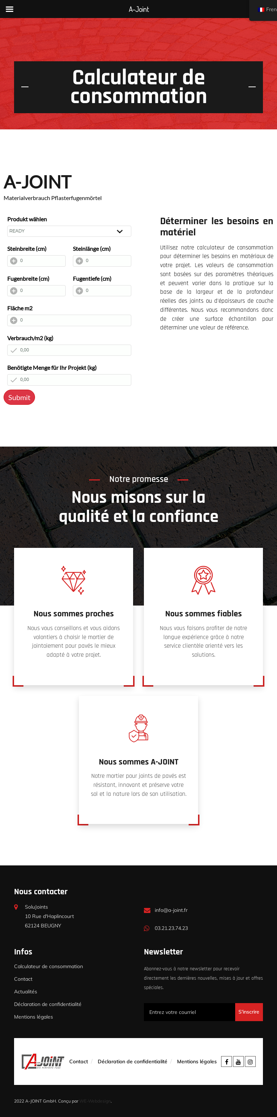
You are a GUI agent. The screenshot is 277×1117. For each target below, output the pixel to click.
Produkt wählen (27, 219)
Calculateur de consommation (48, 966)
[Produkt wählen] (69, 231)
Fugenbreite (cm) (28, 278)
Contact (23, 979)
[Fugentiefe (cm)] (102, 291)
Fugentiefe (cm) (92, 278)
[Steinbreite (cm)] (36, 261)
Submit (19, 397)
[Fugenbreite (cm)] (36, 291)
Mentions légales (33, 1017)
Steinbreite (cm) (27, 248)
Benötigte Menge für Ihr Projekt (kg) (52, 367)
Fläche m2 (19, 308)
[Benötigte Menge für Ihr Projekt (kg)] (69, 380)
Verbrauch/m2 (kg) (30, 337)
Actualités (25, 991)
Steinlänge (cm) (92, 248)
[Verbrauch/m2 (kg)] (69, 350)
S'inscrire (248, 1012)
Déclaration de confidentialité (48, 1004)
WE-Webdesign (95, 1101)
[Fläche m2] (69, 320)
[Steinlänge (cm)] (102, 261)
